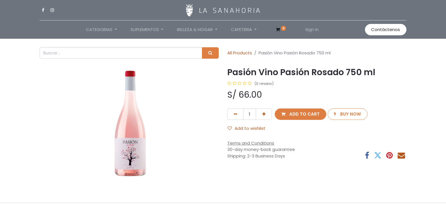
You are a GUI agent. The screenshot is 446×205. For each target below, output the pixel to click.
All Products (239, 53)
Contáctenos (385, 29)
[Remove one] (235, 114)
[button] (300, 114)
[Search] (210, 53)
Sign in (312, 29)
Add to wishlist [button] (246, 128)
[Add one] (264, 114)
